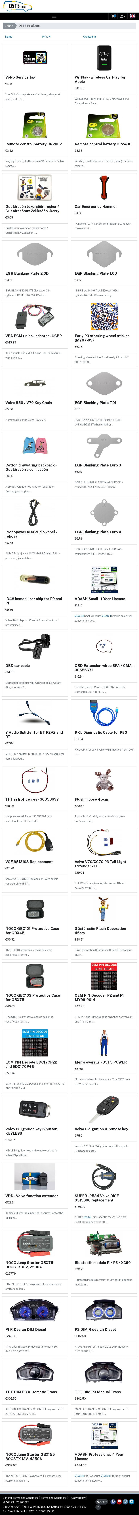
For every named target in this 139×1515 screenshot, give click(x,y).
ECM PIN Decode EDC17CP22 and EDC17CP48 (31, 1064)
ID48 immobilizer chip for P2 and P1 (33, 601)
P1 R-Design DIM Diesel (25, 1329)
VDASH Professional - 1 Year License (99, 1456)
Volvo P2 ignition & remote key (101, 1129)
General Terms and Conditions (21, 1497)
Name (8, 36)
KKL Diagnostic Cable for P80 (101, 732)
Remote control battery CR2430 (103, 144)
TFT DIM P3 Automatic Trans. (31, 1392)
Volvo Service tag (20, 77)
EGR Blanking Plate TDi (95, 403)
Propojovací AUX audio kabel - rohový (31, 534)
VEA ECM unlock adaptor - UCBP (33, 336)
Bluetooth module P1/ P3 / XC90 (103, 1263)
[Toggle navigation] (54, 16)
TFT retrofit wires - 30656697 (32, 799)
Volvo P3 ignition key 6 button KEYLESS (31, 1131)
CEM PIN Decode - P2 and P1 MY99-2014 (99, 997)
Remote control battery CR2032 (33, 144)
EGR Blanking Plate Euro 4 (98, 532)
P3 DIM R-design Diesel (95, 1329)
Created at (89, 36)
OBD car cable (17, 666)
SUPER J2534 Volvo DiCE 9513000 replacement (97, 1198)
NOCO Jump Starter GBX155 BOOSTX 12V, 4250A (30, 1456)
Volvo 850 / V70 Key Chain (28, 403)
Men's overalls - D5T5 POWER (101, 1062)
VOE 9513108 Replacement (29, 862)
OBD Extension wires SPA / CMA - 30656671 (104, 668)
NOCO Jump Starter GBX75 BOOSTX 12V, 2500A (29, 1265)
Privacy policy (77, 1497)
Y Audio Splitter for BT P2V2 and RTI (34, 734)
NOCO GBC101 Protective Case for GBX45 (32, 930)
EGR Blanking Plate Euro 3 (98, 465)
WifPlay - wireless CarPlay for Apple (100, 79)
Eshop (9, 26)
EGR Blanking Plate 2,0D (27, 273)
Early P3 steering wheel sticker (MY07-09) (102, 338)
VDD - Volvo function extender (31, 1196)
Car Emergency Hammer (96, 206)
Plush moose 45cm (91, 799)
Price (46, 36)
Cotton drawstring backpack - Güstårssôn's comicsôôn (30, 467)
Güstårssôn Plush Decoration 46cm (100, 930)
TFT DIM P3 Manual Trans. (98, 1392)
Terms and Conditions (54, 1497)
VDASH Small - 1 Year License (100, 599)
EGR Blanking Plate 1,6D (96, 273)
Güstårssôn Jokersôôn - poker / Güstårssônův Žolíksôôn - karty (32, 208)
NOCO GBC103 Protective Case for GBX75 (32, 997)
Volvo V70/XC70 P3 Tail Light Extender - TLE (100, 864)
